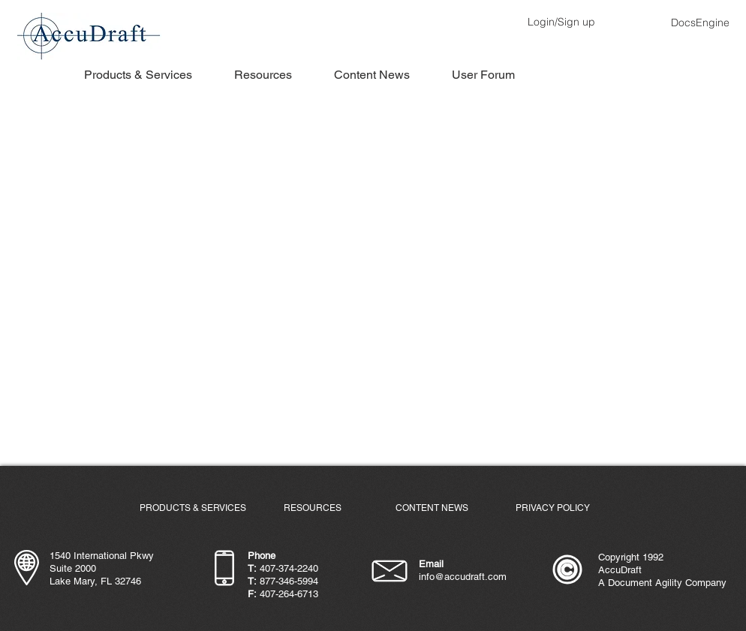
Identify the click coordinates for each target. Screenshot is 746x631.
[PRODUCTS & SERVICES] (193, 508)
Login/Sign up (561, 22)
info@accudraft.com (463, 576)
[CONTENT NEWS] (431, 508)
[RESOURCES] (312, 508)
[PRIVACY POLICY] (552, 508)
